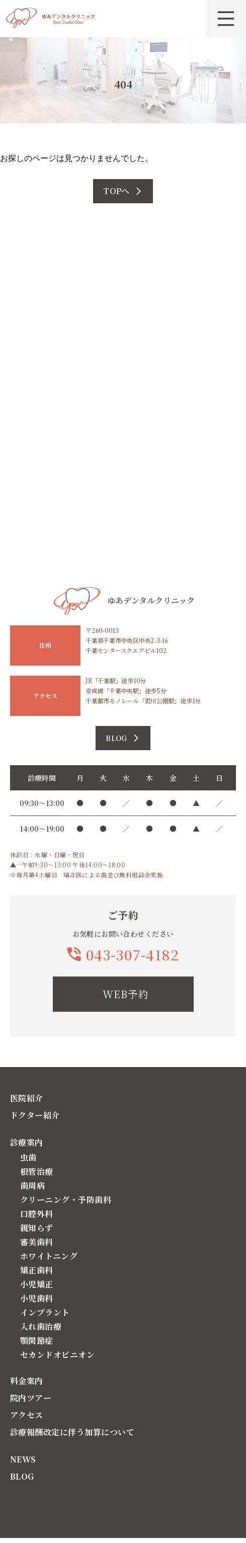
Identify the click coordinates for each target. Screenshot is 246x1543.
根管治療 (36, 1171)
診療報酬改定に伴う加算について (72, 1432)
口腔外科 (36, 1214)
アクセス (26, 1415)
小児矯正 (36, 1284)
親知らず (36, 1228)
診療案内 (26, 1142)
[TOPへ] (123, 191)
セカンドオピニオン (57, 1354)
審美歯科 (36, 1242)
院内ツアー (30, 1398)
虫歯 (28, 1157)
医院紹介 (26, 1098)
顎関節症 (36, 1340)
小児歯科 (36, 1298)
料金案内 (26, 1381)
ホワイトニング (48, 1256)
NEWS (23, 1459)
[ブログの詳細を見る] (123, 738)
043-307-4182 (132, 954)
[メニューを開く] (226, 18)
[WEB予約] (123, 994)
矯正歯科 (36, 1270)
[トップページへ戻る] (50, 19)
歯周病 (32, 1185)
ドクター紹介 (35, 1115)
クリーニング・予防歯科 (65, 1199)
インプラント (45, 1312)
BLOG (22, 1476)
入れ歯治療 (40, 1326)
